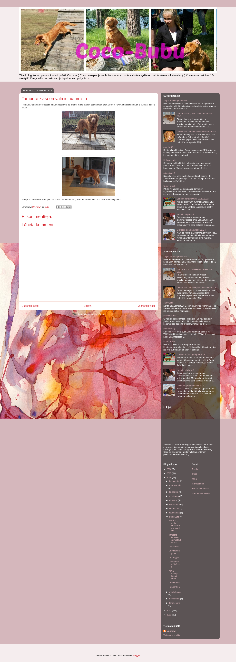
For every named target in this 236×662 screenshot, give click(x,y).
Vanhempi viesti (146, 305)
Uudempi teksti (30, 305)
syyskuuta (174, 496)
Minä (194, 479)
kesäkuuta (174, 508)
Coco (194, 474)
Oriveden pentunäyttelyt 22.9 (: (191, 230)
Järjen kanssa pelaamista (175, 100)
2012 (169, 615)
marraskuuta (175, 485)
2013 (169, 610)
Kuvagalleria (198, 483)
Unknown (171, 631)
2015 (169, 473)
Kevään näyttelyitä (185, 214)
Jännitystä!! (168, 147)
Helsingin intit (169, 160)
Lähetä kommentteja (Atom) (91, 314)
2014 (169, 477)
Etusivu (88, 305)
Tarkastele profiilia (171, 635)
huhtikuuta (174, 517)
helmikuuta (174, 598)
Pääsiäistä (173, 546)
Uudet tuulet (169, 186)
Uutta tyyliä (174, 557)
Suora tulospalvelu (201, 493)
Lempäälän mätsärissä (174, 564)
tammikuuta (174, 603)
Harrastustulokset (200, 488)
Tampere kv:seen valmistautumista (175, 539)
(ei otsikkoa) (169, 173)
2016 (169, 469)
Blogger (136, 655)
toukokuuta (174, 512)
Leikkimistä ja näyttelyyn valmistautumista (196, 131)
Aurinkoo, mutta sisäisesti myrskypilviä (174, 525)
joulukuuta (174, 481)
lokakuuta (174, 492)
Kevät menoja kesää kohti (173, 575)
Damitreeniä (174, 582)
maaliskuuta (175, 592)
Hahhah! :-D (174, 587)
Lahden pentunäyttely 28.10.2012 (192, 199)
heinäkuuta (174, 504)
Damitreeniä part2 (174, 552)
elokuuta (173, 500)
